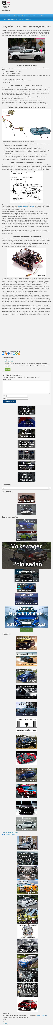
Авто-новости (8, 15)
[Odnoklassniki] (6, 353)
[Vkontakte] (3, 353)
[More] (19, 353)
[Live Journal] (11, 353)
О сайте (5, 1023)
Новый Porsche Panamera (8, 834)
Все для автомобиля (33, 15)
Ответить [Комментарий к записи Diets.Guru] (7, 369)
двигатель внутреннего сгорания (25, 206)
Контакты (5, 1021)
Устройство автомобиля (25, 19)
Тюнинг (43, 15)
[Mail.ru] (8, 353)
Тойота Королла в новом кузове (10, 832)
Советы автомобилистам (10, 19)
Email (5, 398)
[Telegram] (14, 353)
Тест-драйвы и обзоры (20, 15)
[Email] (16, 353)
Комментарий (7, 379)
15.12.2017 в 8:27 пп (10, 362)
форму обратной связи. (41, 1015)
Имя (4, 395)
